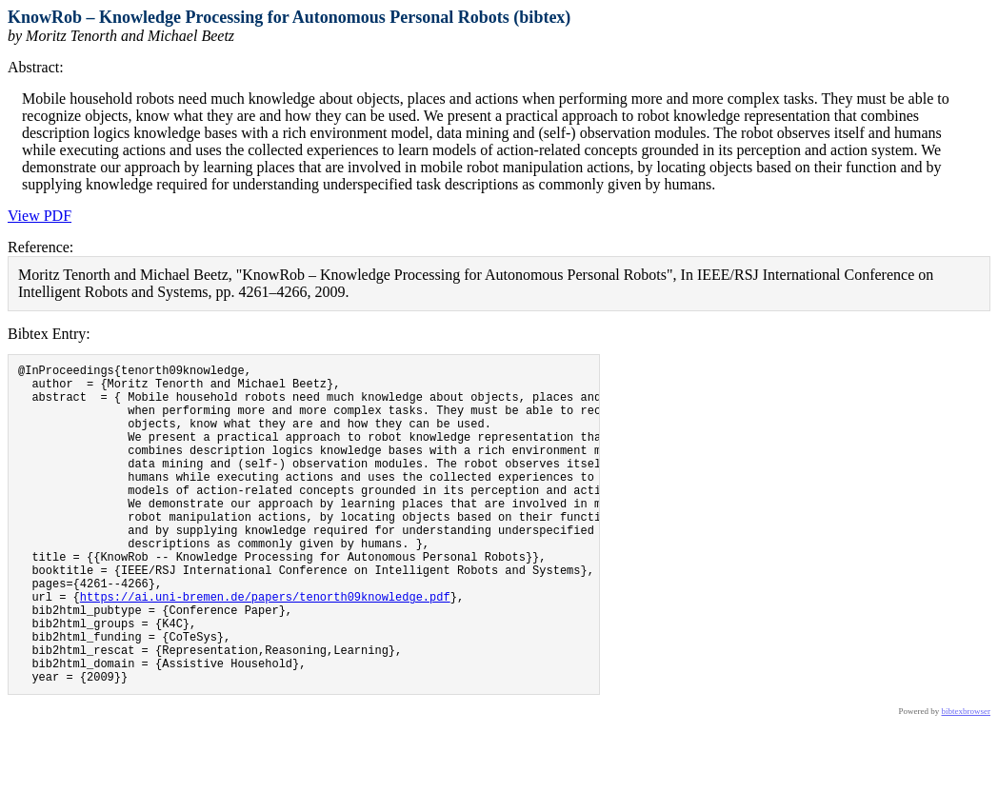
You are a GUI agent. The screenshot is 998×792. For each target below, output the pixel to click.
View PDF (39, 216)
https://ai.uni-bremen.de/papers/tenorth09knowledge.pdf (265, 648)
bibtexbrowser (966, 779)
